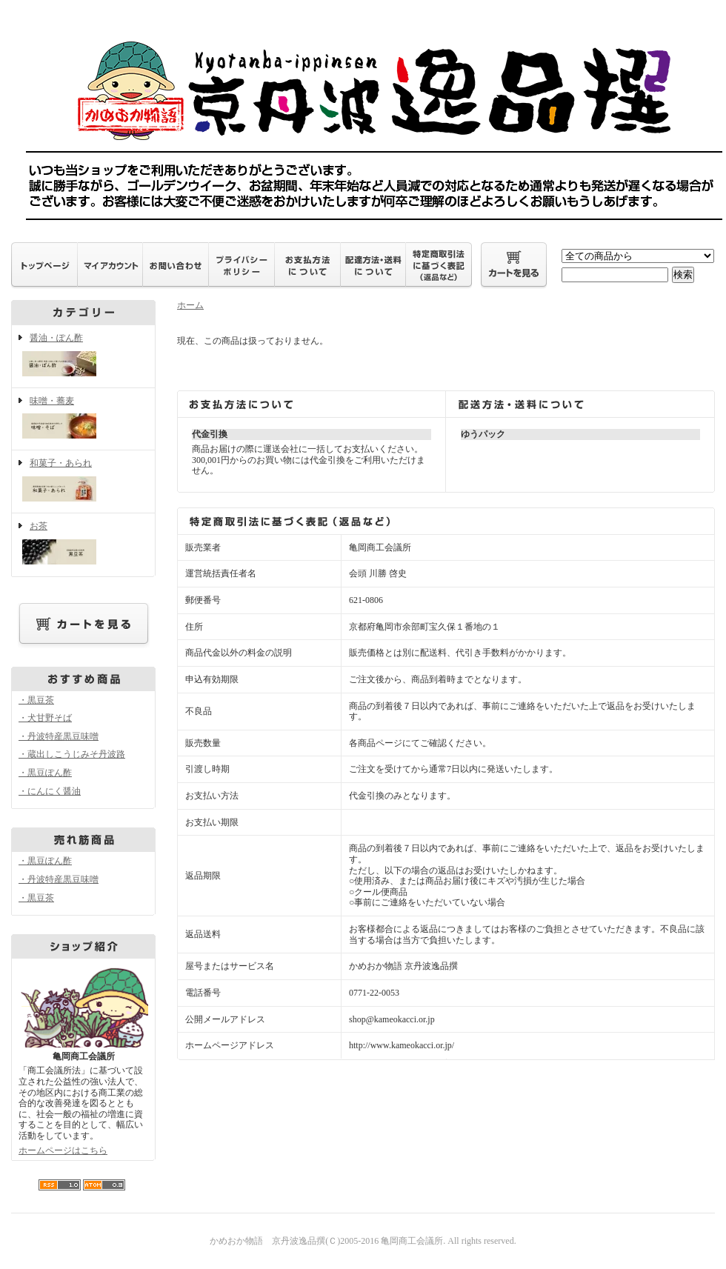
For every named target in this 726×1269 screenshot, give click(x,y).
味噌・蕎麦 (83, 419)
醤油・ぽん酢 (83, 356)
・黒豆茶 (36, 700)
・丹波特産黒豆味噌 (59, 736)
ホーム (190, 305)
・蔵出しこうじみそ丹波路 (72, 754)
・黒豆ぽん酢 (45, 772)
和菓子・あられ (83, 481)
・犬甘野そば (45, 718)
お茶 (83, 544)
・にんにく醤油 (50, 791)
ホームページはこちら (63, 1150)
